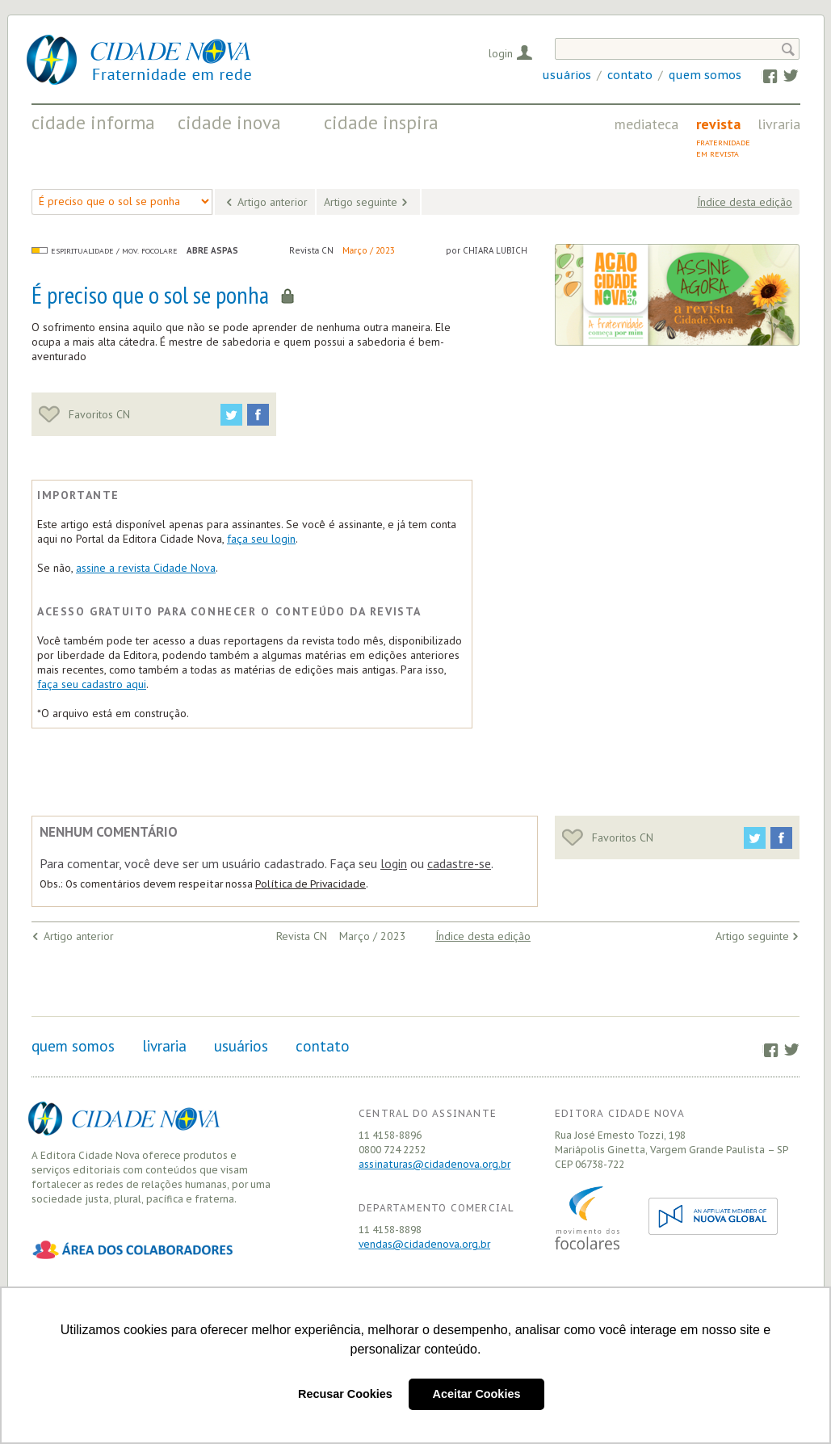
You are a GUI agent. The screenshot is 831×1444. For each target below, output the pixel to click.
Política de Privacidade (310, 884)
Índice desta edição (744, 202)
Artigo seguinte (360, 202)
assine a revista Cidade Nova (146, 567)
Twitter (783, 1049)
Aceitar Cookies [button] (477, 1393)
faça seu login (261, 538)
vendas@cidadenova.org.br (424, 1244)
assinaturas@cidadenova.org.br (434, 1164)
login (393, 863)
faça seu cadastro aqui (91, 684)
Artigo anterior (272, 202)
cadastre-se (459, 863)
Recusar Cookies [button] (345, 1393)
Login (501, 53)
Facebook (762, 1049)
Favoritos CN (84, 414)
